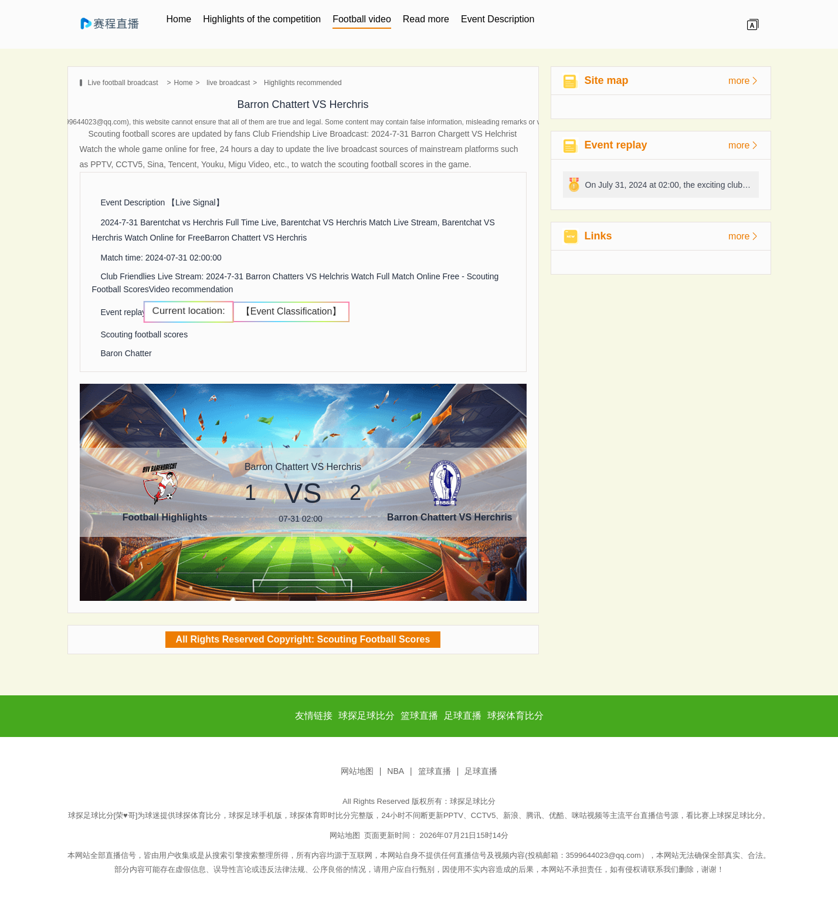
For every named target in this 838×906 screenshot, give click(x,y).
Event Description (497, 19)
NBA (395, 771)
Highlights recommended (303, 83)
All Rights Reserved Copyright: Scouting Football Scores (303, 639)
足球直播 (480, 771)
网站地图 (357, 771)
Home (179, 19)
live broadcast (228, 83)
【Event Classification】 (291, 311)
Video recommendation (191, 289)
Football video (362, 19)
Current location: (188, 311)
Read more (426, 19)
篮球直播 (434, 771)
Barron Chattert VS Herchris (256, 237)
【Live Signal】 (195, 202)
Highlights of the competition (262, 19)
